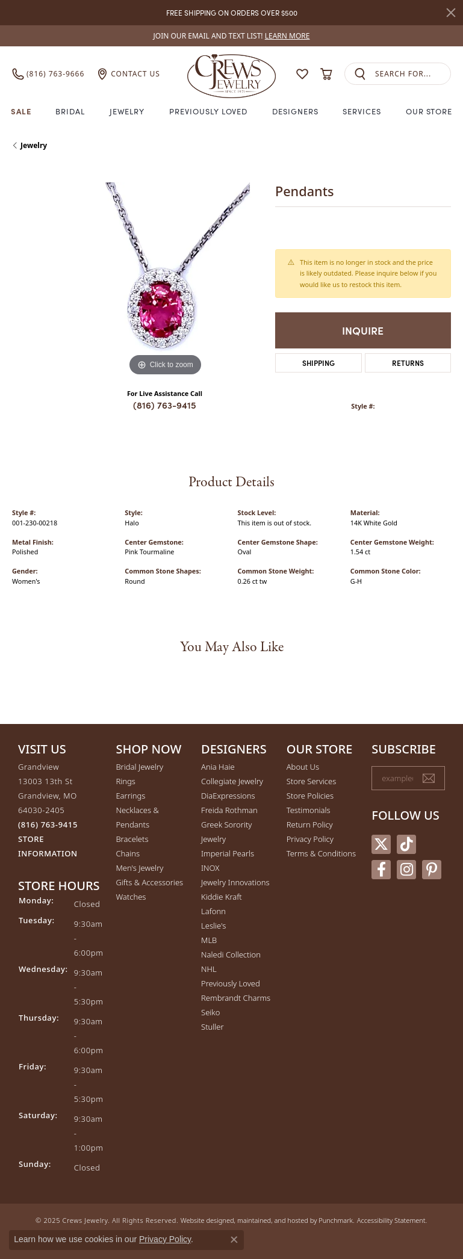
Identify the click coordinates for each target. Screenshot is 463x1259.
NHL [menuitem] (209, 969)
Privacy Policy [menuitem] (310, 839)
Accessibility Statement (391, 1220)
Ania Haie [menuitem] (218, 766)
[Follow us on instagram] (406, 869)
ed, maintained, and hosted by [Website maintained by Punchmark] (272, 1220)
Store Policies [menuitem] (310, 795)
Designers (295, 111)
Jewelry (127, 111)
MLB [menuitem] (209, 940)
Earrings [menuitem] (130, 795)
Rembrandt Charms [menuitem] (235, 997)
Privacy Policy (165, 1239)
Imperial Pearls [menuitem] (227, 853)
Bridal (70, 111)
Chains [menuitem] (128, 853)
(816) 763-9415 (164, 404)
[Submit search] (360, 73)
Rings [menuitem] (125, 781)
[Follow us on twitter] (381, 843)
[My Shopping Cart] (326, 74)
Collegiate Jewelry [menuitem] (232, 781)
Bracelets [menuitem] (132, 839)
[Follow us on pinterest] (431, 869)
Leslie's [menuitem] (213, 925)
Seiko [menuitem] (210, 1012)
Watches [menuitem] (131, 896)
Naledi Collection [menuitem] (231, 954)
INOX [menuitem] (210, 867)
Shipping (318, 362)
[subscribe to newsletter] (428, 778)
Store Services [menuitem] (312, 781)
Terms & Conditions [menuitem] (321, 853)
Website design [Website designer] (203, 1220)
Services (362, 111)
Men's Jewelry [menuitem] (139, 867)
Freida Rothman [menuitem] (229, 810)
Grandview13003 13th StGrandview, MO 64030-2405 (48, 810)
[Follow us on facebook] (381, 869)
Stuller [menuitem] (212, 1026)
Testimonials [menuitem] (309, 810)
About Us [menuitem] (303, 766)
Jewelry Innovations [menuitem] (235, 882)
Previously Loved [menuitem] (230, 983)
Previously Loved (208, 111)
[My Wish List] (302, 74)
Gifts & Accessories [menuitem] (149, 882)
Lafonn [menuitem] (213, 911)
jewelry (33, 145)
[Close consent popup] (234, 1239)
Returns (408, 362)
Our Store (429, 111)
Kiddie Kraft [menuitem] (221, 896)
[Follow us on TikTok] (406, 843)
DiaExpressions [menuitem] (228, 795)
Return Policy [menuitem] (310, 824)
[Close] (451, 12)
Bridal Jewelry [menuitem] (139, 766)
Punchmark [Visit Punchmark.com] (336, 1220)
